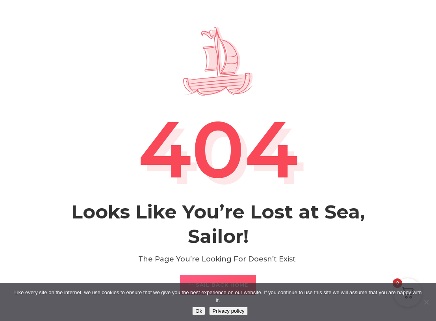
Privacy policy (228, 311)
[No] (426, 302)
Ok (198, 311)
